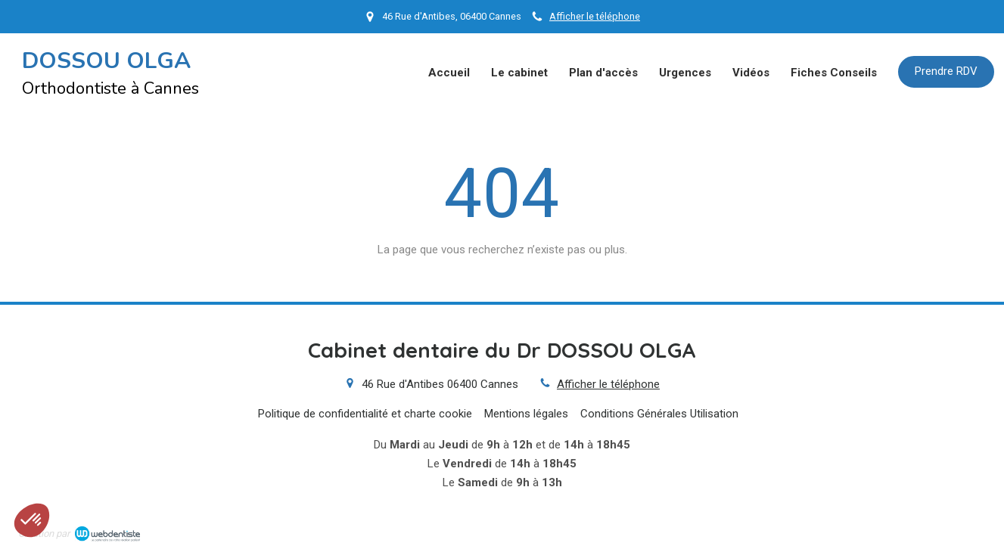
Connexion (960, 531)
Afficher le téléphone (594, 16)
